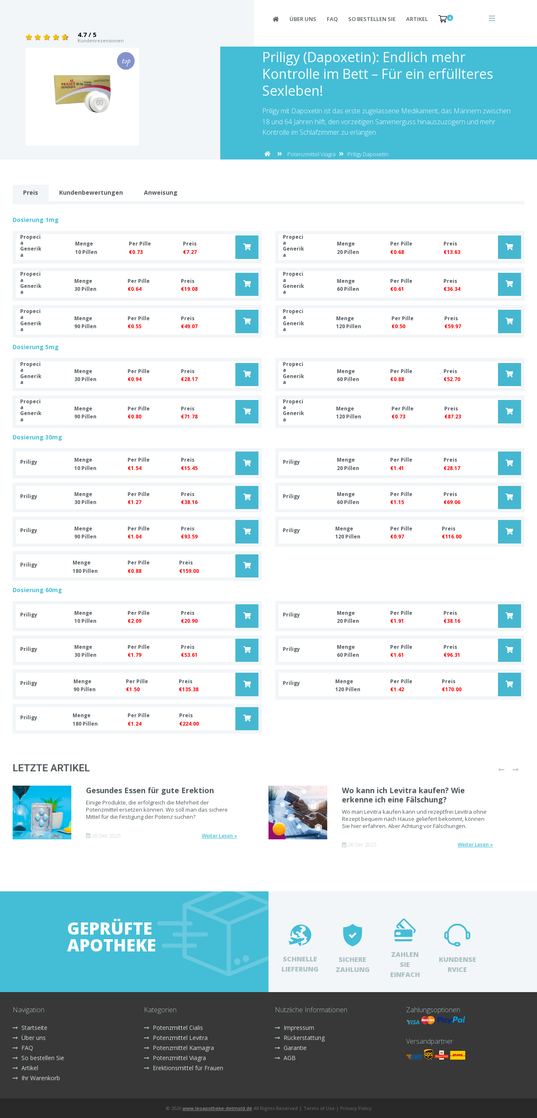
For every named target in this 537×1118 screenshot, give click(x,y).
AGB (285, 1058)
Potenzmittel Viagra (311, 154)
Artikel (417, 19)
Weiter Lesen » (219, 836)
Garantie (291, 1048)
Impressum (294, 1028)
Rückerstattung (300, 1038)
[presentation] (501, 770)
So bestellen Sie (372, 19)
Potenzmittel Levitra (176, 1038)
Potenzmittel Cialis (173, 1028)
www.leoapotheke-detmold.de (217, 1108)
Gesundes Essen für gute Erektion (150, 790)
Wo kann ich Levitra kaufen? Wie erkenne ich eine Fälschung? (403, 795)
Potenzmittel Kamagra (179, 1048)
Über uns (302, 19)
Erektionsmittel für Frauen (183, 1068)
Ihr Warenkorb (36, 1078)
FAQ (332, 19)
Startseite (30, 1028)
